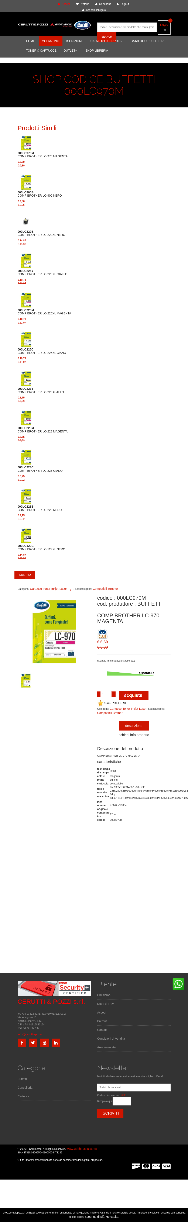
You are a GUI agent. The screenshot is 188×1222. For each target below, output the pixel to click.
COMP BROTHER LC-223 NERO (40, 508)
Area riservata (106, 1047)
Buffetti (22, 1079)
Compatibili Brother (105, 588)
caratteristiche (109, 762)
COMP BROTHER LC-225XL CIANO (42, 351)
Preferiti (102, 1021)
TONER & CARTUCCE (41, 50)
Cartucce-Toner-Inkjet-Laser (48, 588)
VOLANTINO (50, 41)
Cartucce (24, 1096)
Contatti (102, 1030)
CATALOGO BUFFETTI (147, 41)
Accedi (101, 1012)
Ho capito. (112, 1216)
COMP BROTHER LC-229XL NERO (41, 233)
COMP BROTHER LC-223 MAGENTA (43, 430)
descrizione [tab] (134, 726)
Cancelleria (25, 1087)
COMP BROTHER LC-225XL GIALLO (43, 272)
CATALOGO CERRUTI (106, 41)
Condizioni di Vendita (111, 1038)
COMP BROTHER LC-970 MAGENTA (43, 155)
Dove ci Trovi (105, 1003)
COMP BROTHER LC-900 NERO (40, 194)
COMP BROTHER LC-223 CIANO (40, 469)
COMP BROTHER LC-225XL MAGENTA (44, 312)
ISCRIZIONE (74, 41)
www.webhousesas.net (81, 1148)
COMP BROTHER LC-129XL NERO (41, 547)
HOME (30, 41)
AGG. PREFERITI (112, 703)
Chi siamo (103, 995)
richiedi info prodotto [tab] (134, 735)
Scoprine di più (95, 1216)
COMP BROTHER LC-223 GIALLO (41, 390)
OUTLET (70, 50)
